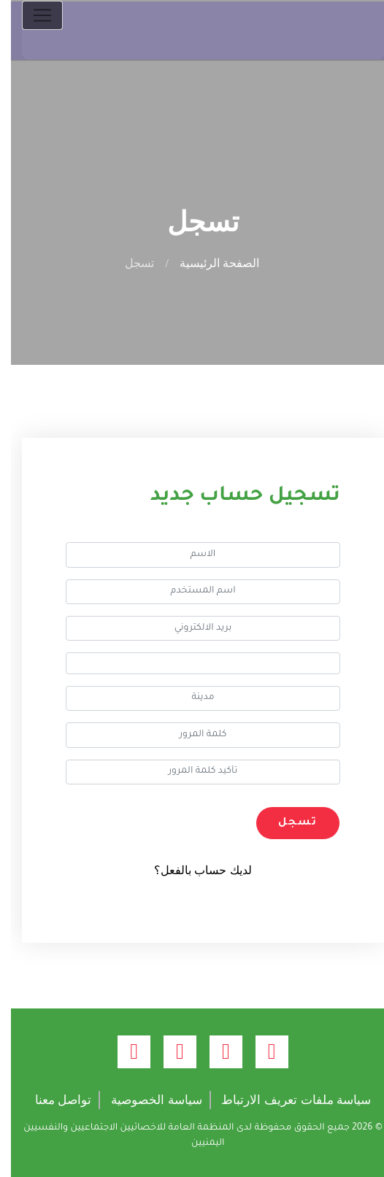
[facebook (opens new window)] (261, 1051)
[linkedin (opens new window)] (123, 1051)
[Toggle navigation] (31, 15)
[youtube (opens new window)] (169, 1051)
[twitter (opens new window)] (215, 1051)
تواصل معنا (52, 1100)
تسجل (287, 823)
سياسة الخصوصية (145, 1100)
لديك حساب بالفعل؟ (192, 870)
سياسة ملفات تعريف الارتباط (285, 1100)
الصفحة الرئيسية (208, 263)
